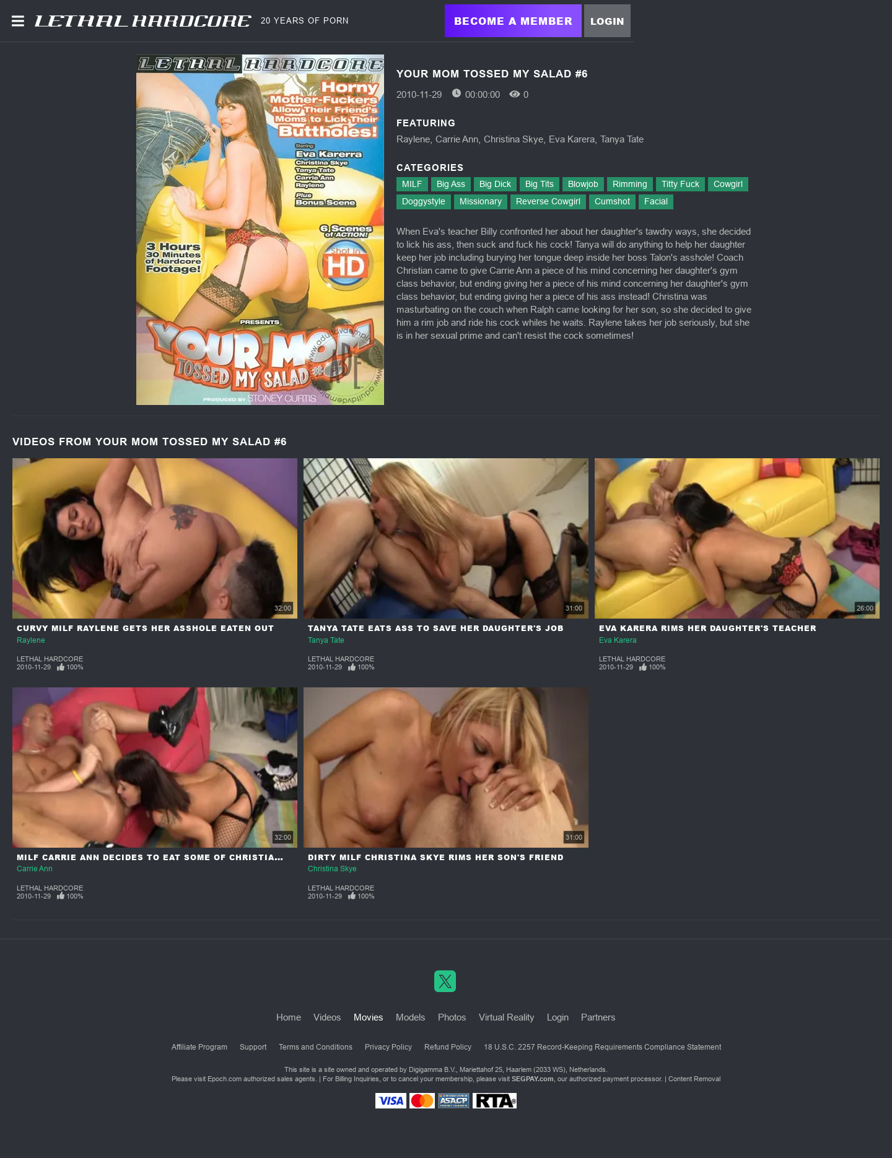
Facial (656, 201)
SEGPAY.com (533, 1078)
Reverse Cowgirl (548, 201)
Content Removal (694, 1078)
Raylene (413, 139)
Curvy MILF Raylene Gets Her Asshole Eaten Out (145, 628)
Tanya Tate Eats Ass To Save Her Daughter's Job (436, 628)
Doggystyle (423, 201)
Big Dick (495, 184)
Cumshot (612, 201)
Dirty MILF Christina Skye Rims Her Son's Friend (436, 857)
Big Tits (539, 184)
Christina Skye (513, 139)
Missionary (481, 201)
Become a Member (513, 21)
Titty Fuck (680, 184)
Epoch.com (225, 1078)
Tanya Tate (622, 139)
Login (607, 21)
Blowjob (583, 184)
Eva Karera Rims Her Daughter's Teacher (707, 628)
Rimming (630, 184)
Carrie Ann (456, 139)
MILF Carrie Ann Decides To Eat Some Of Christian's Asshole (177, 857)
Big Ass (451, 184)
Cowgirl (728, 184)
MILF (412, 184)
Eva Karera (572, 139)
